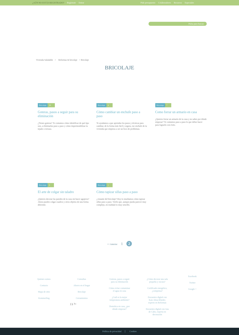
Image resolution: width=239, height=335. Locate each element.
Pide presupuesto (148, 2)
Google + (192, 289)
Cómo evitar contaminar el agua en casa (119, 289)
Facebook (192, 276)
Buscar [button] (151, 24)
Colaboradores (164, 2)
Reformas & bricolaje (67, 60)
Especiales (189, 2)
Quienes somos (44, 279)
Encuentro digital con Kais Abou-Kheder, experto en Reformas (157, 300)
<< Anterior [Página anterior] (112, 244)
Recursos (178, 2)
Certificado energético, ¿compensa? (157, 289)
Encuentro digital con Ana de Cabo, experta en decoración (157, 312)
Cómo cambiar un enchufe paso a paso (118, 114)
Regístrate (71, 2)
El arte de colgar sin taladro (56, 192)
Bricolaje (42, 105)
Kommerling (43, 298)
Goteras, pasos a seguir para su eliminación (58, 114)
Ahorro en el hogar (82, 285)
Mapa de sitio (44, 292)
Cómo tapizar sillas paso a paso (116, 192)
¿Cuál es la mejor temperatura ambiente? (119, 298)
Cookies (133, 331)
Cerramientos (82, 298)
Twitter (192, 282)
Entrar (81, 2)
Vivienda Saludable (44, 60)
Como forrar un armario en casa (176, 112)
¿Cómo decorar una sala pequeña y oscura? (157, 280)
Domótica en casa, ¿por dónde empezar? (119, 307)
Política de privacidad (111, 331)
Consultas (81, 279)
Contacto (44, 285)
